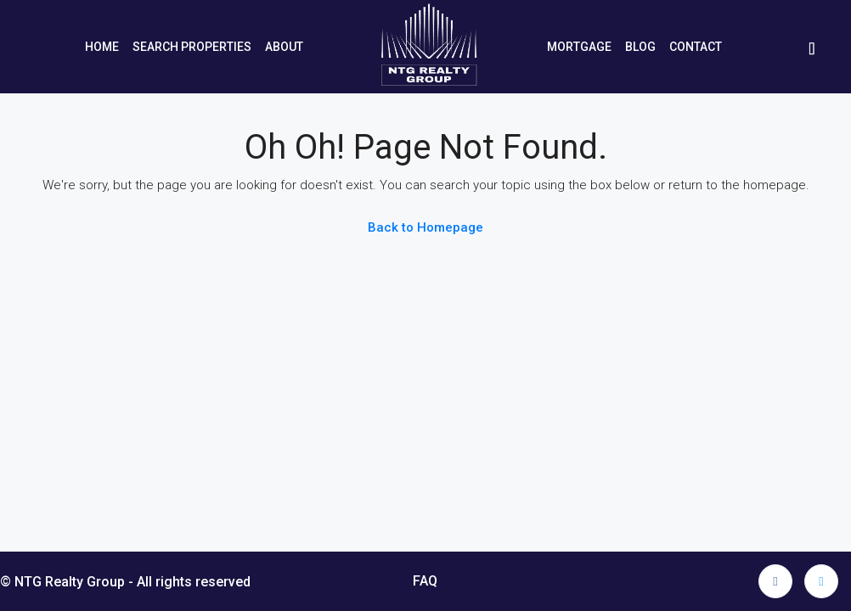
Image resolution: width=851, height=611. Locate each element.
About (284, 46)
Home (102, 46)
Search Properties (191, 46)
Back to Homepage (425, 227)
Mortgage (579, 46)
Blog (640, 46)
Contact (695, 46)
